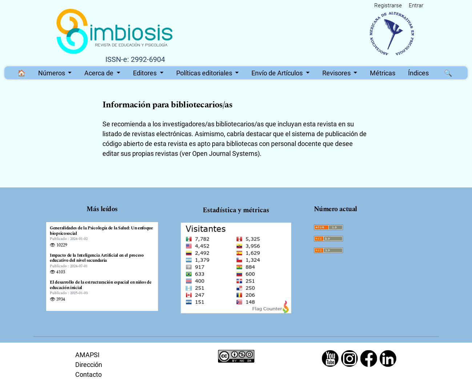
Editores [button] (145, 73)
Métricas (382, 73)
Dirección (88, 364)
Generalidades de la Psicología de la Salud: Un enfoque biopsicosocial (101, 231)
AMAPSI (87, 355)
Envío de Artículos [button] (277, 73)
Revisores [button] (337, 73)
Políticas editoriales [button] (205, 73)
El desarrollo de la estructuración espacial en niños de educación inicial (101, 285)
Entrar (416, 5)
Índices (418, 73)
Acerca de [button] (99, 73)
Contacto (88, 374)
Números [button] (52, 73)
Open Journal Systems (225, 153)
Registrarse (388, 5)
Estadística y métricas (236, 210)
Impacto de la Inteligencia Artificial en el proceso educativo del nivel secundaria (97, 258)
